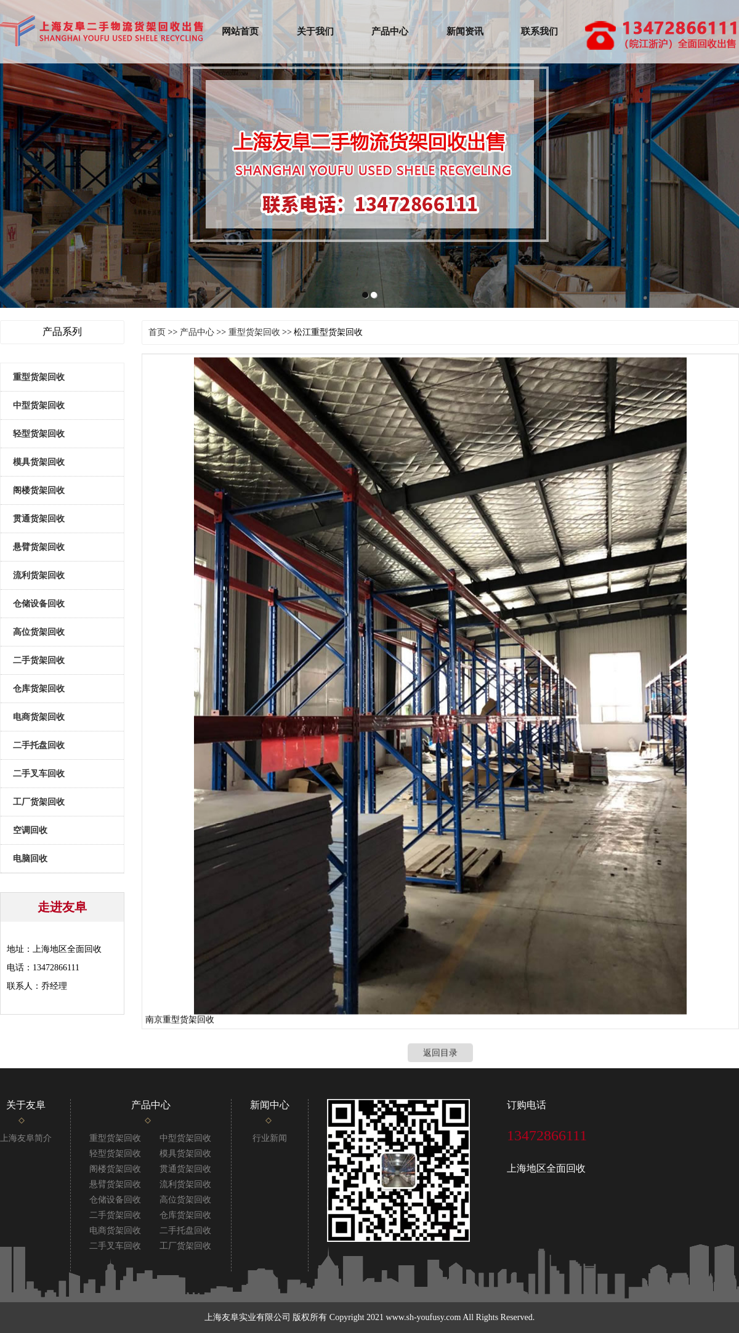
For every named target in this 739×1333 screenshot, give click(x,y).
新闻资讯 (464, 31)
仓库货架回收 (39, 688)
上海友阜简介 (26, 1138)
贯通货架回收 (39, 518)
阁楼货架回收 (39, 490)
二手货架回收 (39, 660)
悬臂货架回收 (39, 547)
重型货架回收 (39, 377)
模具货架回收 (39, 462)
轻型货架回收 (39, 433)
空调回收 (30, 830)
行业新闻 (269, 1138)
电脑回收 (30, 858)
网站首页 (240, 31)
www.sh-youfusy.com (423, 1317)
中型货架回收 (39, 405)
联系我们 (539, 31)
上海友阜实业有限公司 (247, 1317)
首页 (157, 332)
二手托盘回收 (39, 745)
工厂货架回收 (39, 802)
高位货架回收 (39, 632)
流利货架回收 (39, 575)
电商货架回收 (39, 717)
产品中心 (389, 31)
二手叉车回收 (39, 773)
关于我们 (315, 31)
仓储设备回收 (39, 603)
